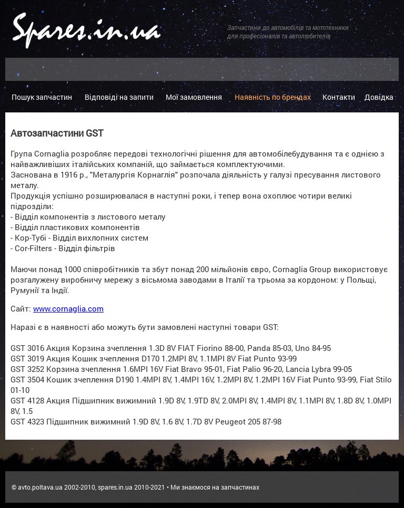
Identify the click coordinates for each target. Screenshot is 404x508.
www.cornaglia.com (68, 308)
